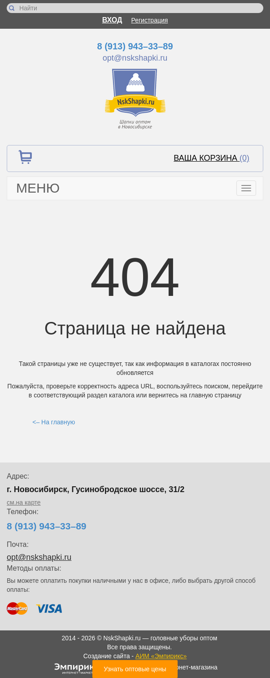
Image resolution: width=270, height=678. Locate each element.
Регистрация (149, 20)
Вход (112, 20)
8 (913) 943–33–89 (135, 46)
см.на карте (24, 502)
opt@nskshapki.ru (135, 57)
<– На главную (53, 422)
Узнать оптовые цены (135, 669)
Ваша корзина (211, 158)
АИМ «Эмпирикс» (161, 656)
